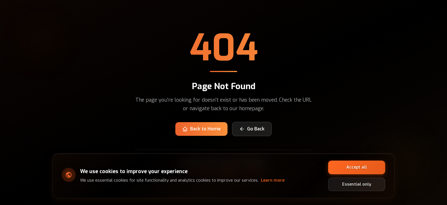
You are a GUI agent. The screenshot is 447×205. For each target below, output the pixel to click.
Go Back (252, 129)
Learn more (273, 180)
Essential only (356, 184)
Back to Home (201, 129)
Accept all (356, 167)
